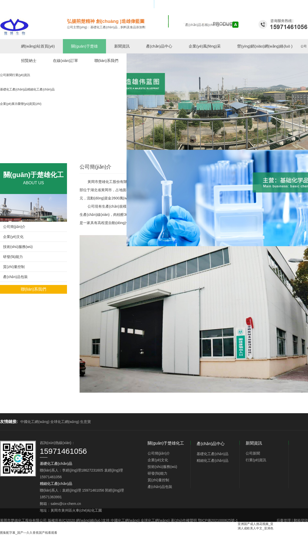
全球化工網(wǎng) (64, 422)
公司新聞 (253, 453)
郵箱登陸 (301, 520)
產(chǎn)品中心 (159, 46)
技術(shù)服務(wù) (18, 247)
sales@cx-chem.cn (66, 504)
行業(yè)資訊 (256, 460)
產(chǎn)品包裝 (15, 277)
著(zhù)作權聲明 (184, 520)
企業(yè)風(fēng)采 (205, 46)
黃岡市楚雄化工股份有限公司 (111, 182)
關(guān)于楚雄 (84, 46)
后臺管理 (283, 520)
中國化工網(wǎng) (34, 422)
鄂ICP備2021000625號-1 (218, 520)
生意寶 (85, 422)
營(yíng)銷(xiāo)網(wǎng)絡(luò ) (265, 46)
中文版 (296, 4)
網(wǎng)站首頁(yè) (38, 46)
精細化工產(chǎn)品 (212, 460)
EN (306, 4)
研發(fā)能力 (13, 257)
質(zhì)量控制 (14, 267)
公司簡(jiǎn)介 (14, 227)
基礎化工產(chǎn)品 (212, 454)
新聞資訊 (122, 46)
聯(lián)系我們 (33, 289)
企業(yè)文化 (13, 237)
